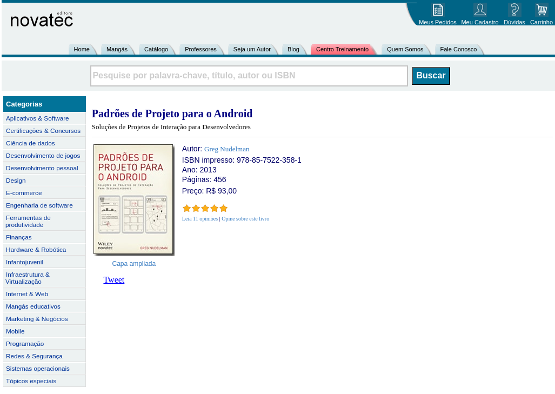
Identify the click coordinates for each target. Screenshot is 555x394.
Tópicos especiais (31, 380)
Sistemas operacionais (38, 368)
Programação (25, 343)
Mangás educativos (33, 306)
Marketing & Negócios (37, 318)
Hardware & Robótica (36, 249)
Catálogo (156, 49)
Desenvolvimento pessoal (42, 167)
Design (15, 180)
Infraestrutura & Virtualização (27, 278)
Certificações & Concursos (43, 130)
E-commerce (24, 192)
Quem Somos (405, 49)
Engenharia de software (39, 205)
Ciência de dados (30, 142)
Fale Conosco (458, 49)
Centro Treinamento (342, 49)
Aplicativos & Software (37, 118)
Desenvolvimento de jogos (43, 155)
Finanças (19, 237)
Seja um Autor (252, 49)
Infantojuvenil (24, 261)
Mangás (117, 49)
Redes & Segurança (34, 355)
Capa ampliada (134, 264)
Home (82, 49)
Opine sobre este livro (245, 219)
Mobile (15, 331)
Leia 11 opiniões (200, 219)
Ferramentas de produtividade (28, 221)
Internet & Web (27, 293)
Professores (201, 49)
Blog (293, 49)
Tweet (113, 279)
